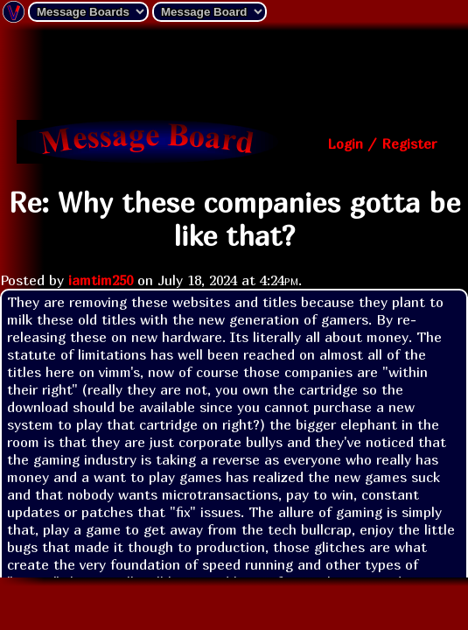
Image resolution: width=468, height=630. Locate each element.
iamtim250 (100, 280)
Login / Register (382, 143)
